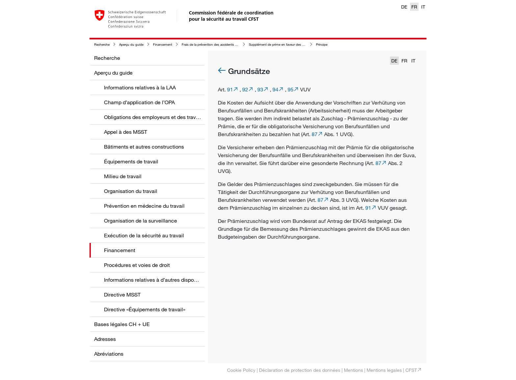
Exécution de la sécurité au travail (144, 235)
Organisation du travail (130, 191)
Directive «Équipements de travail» (144, 309)
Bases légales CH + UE (122, 324)
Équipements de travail (131, 161)
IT (423, 7)
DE (404, 7)
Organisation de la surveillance (140, 220)
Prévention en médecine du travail (144, 205)
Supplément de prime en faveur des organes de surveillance (292, 44)
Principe (321, 44)
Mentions (353, 370)
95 (291, 89)
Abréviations (108, 353)
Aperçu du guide (131, 44)
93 (260, 89)
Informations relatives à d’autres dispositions (156, 279)
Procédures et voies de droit (137, 265)
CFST (411, 370)
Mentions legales (384, 370)
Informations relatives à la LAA (140, 87)
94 (275, 89)
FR (414, 7)
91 (230, 89)
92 (245, 89)
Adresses (105, 339)
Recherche (102, 44)
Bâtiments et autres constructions (144, 146)
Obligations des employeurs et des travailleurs (158, 117)
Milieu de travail (123, 176)
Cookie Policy (241, 370)
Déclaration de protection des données (299, 370)
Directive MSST (122, 294)
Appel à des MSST (125, 132)
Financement (162, 44)
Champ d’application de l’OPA (139, 102)
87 (315, 134)
